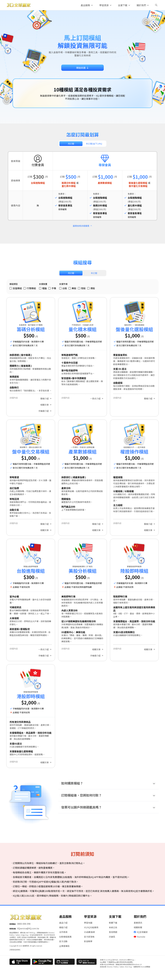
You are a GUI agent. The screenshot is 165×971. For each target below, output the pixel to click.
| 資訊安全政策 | (14, 950)
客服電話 (12, 924)
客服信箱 (12, 928)
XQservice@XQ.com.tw (28, 928)
